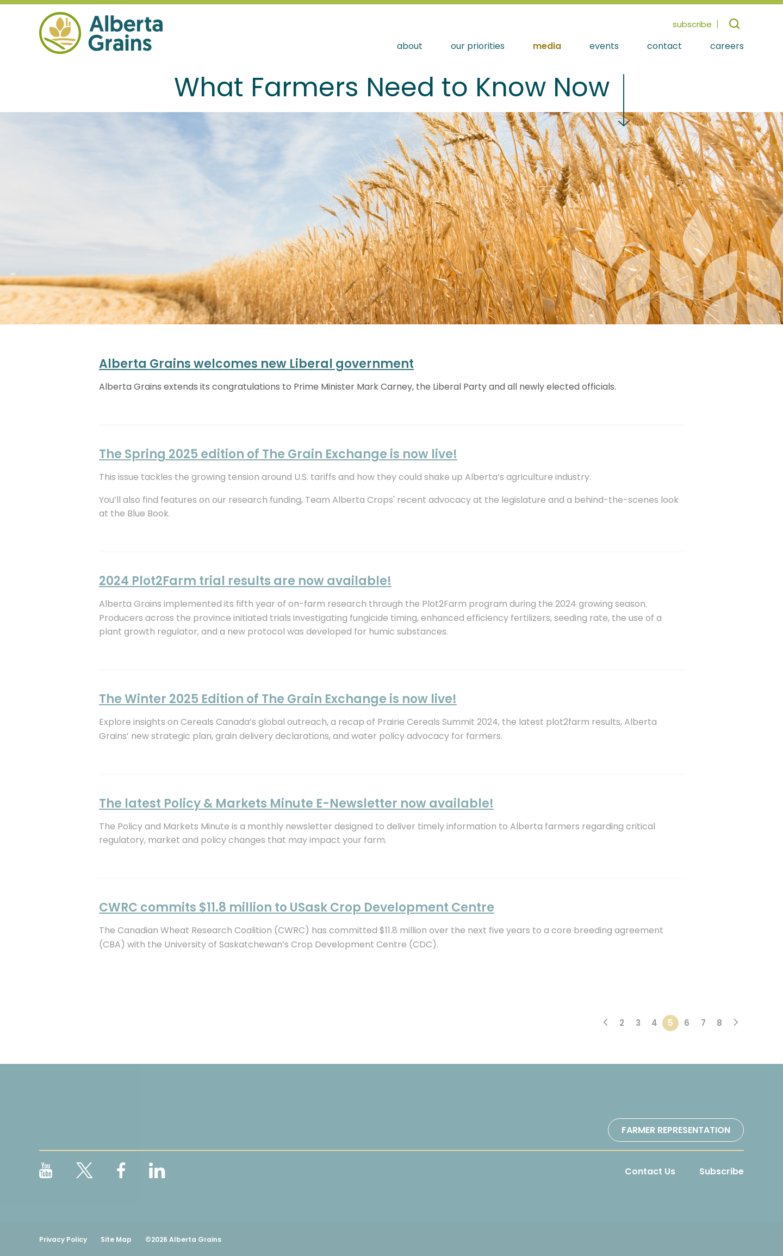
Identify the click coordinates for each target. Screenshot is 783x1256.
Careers (727, 46)
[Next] (736, 1023)
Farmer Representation (676, 1130)
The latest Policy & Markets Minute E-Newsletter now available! (296, 803)
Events (604, 46)
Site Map (116, 1239)
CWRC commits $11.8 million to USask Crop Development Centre (296, 907)
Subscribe (721, 1171)
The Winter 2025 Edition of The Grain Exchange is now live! (278, 699)
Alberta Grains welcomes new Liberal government (256, 363)
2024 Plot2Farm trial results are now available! (245, 580)
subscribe (692, 24)
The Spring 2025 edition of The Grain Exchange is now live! (278, 454)
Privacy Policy (63, 1239)
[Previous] (605, 1023)
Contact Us (650, 1171)
